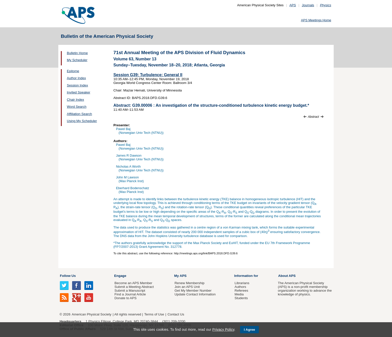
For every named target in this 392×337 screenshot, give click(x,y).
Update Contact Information (195, 294)
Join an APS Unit (187, 287)
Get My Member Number (193, 290)
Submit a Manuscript (129, 290)
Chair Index (75, 99)
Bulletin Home (77, 53)
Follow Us (68, 276)
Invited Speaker (78, 92)
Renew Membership (189, 283)
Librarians (242, 283)
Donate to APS (125, 298)
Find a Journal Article (130, 294)
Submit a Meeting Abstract (134, 287)
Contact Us (175, 314)
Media (239, 294)
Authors (240, 287)
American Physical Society (91, 314)
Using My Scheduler (82, 121)
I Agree (249, 329)
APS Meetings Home (316, 20)
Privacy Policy (223, 329)
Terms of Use (154, 314)
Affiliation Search (79, 114)
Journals (308, 5)
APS (292, 5)
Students (241, 298)
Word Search (76, 106)
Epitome (73, 71)
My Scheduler (77, 60)
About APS (287, 276)
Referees (241, 290)
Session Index (77, 85)
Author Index (76, 78)
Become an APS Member (133, 283)
